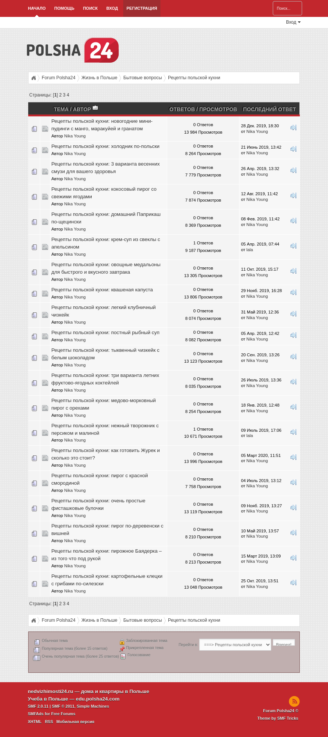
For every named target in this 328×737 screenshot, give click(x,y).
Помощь (64, 8)
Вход (112, 8)
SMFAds (36, 713)
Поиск (90, 8)
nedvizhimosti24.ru (50, 691)
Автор (85, 109)
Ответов (182, 109)
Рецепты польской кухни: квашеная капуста (102, 289)
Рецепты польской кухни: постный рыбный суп (105, 332)
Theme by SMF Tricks (277, 718)
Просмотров (218, 109)
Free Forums (63, 713)
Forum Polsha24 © (280, 710)
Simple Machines (93, 706)
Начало (36, 8)
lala (249, 249)
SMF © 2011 (63, 706)
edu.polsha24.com (97, 699)
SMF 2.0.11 (38, 706)
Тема (61, 109)
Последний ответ (269, 109)
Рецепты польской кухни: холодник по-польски (105, 146)
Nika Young (75, 136)
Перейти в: (188, 645)
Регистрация (142, 8)
